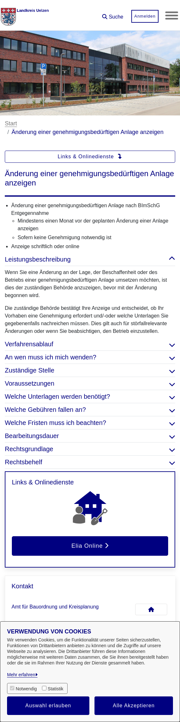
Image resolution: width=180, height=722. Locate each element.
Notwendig (26, 688)
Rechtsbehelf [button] (90, 462)
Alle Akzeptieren (134, 705)
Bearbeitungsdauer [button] (90, 436)
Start (11, 123)
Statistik (55, 688)
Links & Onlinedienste (90, 156)
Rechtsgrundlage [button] (90, 449)
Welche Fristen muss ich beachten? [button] (90, 423)
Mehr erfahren (21, 674)
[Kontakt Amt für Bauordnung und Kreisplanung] (151, 609)
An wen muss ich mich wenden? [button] (90, 357)
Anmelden (145, 16)
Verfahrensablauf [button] (90, 344)
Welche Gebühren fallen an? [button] (90, 409)
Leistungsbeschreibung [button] (90, 259)
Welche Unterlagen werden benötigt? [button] (90, 396)
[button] (113, 14)
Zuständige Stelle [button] (90, 370)
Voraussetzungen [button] (90, 383)
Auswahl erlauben (48, 705)
